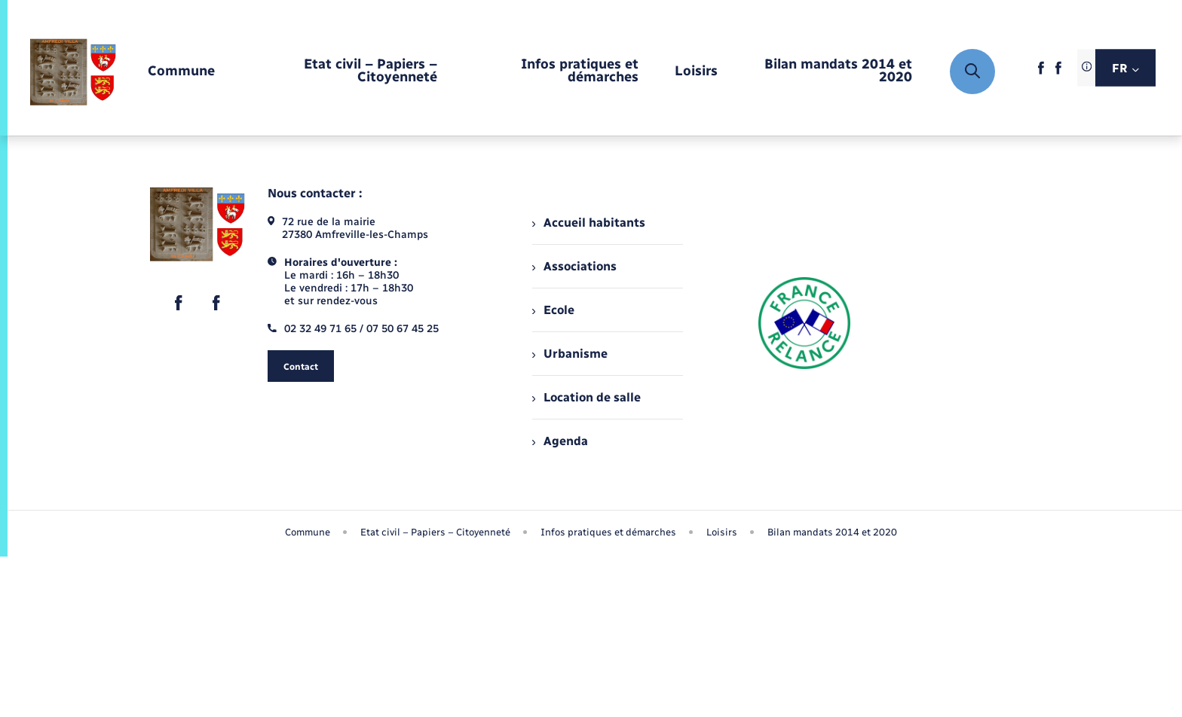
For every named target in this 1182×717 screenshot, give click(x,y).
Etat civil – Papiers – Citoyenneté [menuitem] (435, 532)
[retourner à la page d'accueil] (73, 71)
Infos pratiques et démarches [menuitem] (608, 532)
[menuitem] (181, 72)
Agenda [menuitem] (560, 441)
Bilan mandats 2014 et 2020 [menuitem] (832, 532)
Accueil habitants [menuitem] (588, 222)
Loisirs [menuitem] (721, 532)
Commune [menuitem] (307, 532)
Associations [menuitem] (574, 266)
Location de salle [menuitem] (586, 397)
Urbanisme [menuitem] (570, 353)
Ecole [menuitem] (553, 310)
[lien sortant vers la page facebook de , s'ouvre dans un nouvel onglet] (1041, 72)
